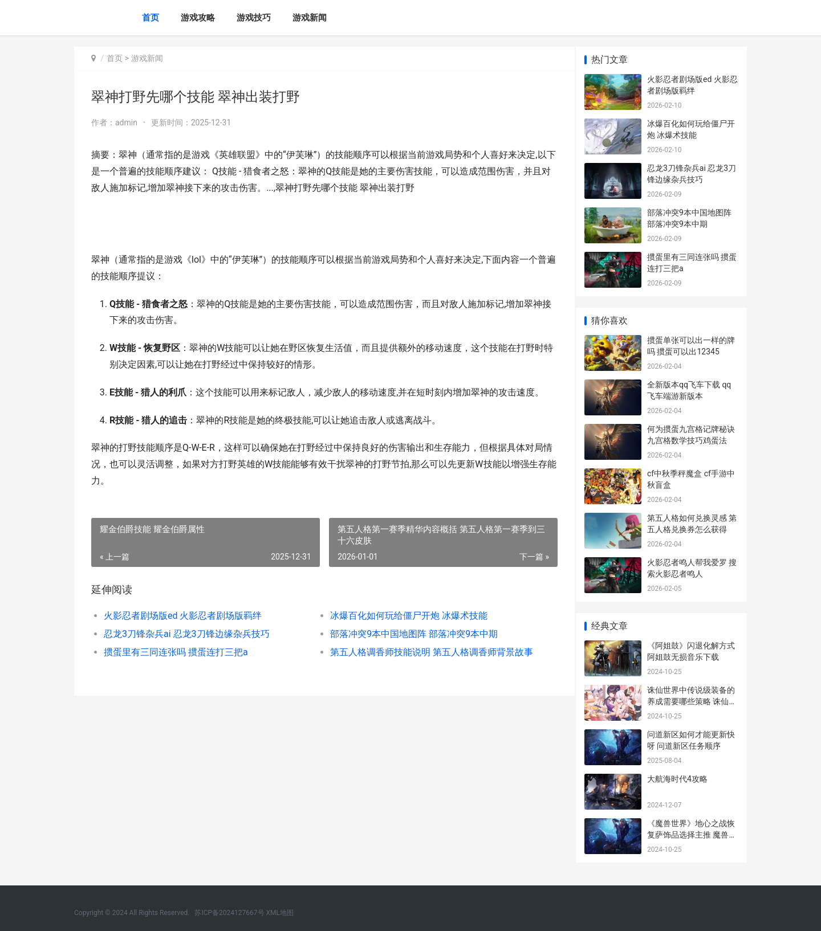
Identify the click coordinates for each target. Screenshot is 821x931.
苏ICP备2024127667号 (229, 913)
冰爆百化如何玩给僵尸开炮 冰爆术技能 (403, 615)
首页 (150, 18)
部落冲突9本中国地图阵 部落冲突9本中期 (409, 633)
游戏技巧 (254, 18)
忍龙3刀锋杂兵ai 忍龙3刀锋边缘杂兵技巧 (187, 633)
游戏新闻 (309, 18)
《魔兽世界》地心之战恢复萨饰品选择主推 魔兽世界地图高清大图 (692, 834)
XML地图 (280, 913)
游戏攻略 (198, 18)
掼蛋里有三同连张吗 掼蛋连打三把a (176, 652)
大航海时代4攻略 (677, 778)
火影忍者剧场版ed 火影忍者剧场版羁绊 (183, 615)
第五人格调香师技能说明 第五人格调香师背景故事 (424, 652)
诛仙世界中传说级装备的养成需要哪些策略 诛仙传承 (692, 701)
